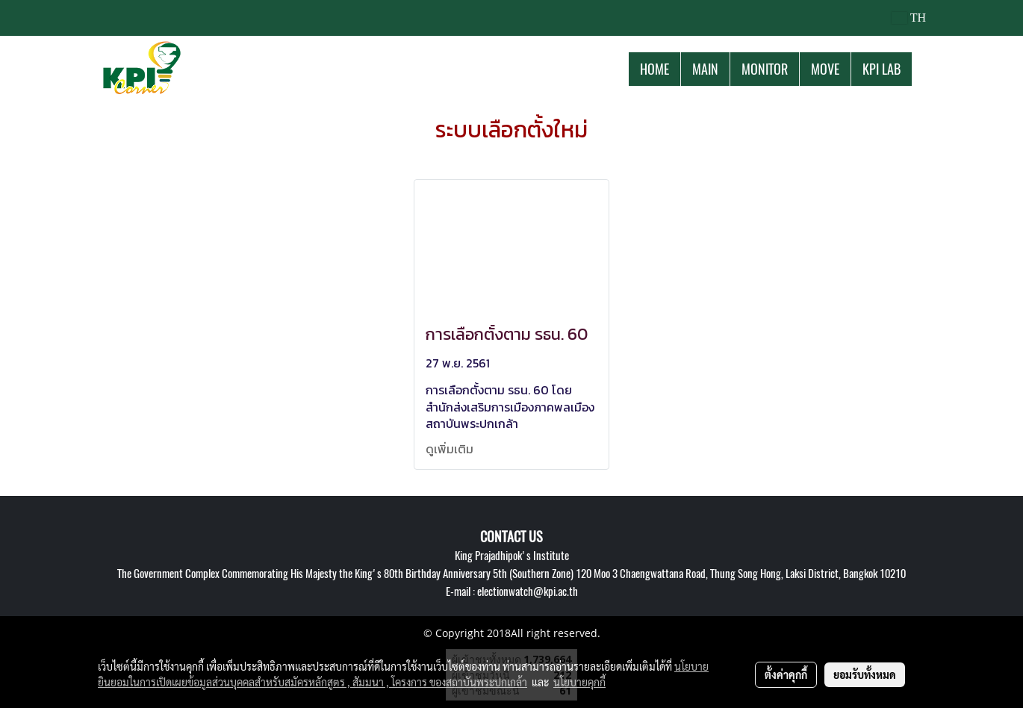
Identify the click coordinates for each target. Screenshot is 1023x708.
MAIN (705, 69)
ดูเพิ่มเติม (451, 449)
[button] (925, 69)
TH (909, 17)
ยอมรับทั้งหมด (864, 674)
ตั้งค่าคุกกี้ (786, 674)
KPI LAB (881, 69)
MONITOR (764, 69)
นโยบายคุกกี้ (579, 682)
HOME (654, 69)
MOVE (825, 69)
